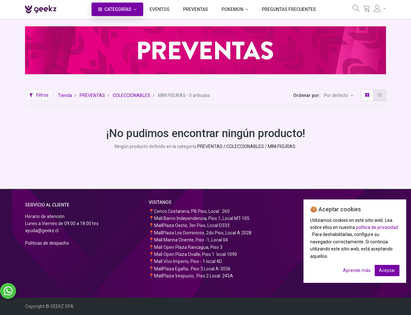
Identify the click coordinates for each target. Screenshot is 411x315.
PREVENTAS (92, 95)
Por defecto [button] (336, 95)
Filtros (38, 95)
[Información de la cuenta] (380, 8)
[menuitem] (159, 9)
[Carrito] (366, 10)
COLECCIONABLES (131, 95)
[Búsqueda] (356, 10)
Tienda (65, 95)
